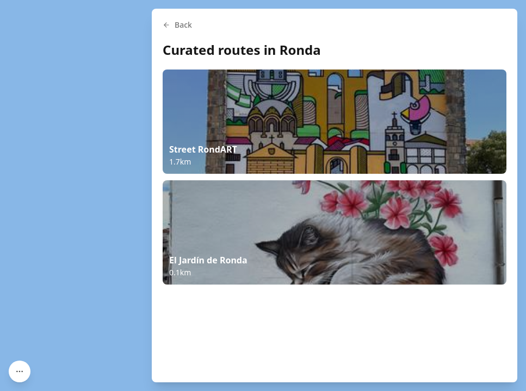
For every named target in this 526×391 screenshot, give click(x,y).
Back (177, 25)
